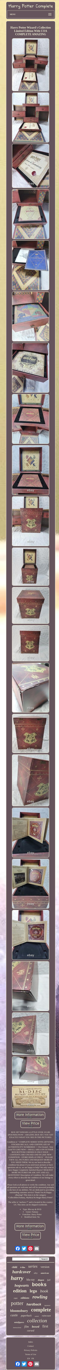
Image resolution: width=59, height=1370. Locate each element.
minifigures (19, 1322)
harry (17, 1278)
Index (30, 1342)
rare (16, 1298)
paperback (26, 1315)
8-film (22, 1267)
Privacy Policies (30, 1350)
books (39, 1285)
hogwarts (22, 1285)
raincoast (46, 1315)
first (45, 1326)
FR (32, 1358)
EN (28, 1358)
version (45, 1266)
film (26, 1326)
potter (17, 1303)
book (44, 1291)
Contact (30, 1346)
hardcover (21, 1271)
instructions (17, 1327)
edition (19, 1290)
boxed (35, 1326)
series (32, 1266)
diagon (41, 1280)
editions (25, 1297)
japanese (47, 1305)
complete (41, 1310)
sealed (37, 1316)
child (14, 1267)
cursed (30, 1330)
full (48, 1280)
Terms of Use (30, 1354)
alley (35, 1273)
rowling (39, 1296)
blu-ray (31, 1279)
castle (14, 1315)
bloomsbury (19, 1311)
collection (37, 1320)
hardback (34, 1304)
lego (33, 1291)
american (45, 1273)
